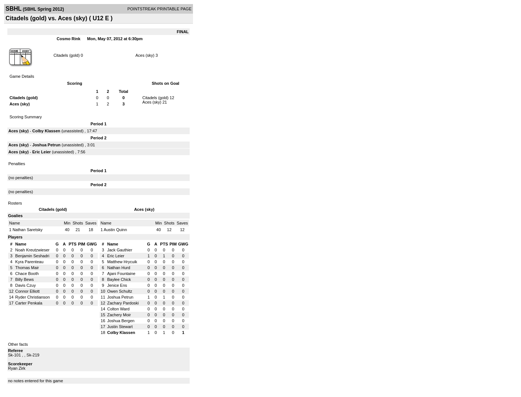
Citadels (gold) (67, 55)
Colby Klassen (46, 131)
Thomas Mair (27, 267)
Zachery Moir (119, 315)
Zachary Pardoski (123, 303)
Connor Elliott (27, 291)
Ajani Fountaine (121, 273)
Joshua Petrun (46, 145)
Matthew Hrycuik (122, 262)
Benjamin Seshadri (32, 256)
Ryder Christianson (32, 297)
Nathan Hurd (118, 267)
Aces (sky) (145, 55)
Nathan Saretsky (27, 229)
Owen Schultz (119, 291)
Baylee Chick (119, 279)
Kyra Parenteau (29, 262)
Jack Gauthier (119, 250)
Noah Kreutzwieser (32, 250)
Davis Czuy (25, 285)
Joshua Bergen (120, 320)
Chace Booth (27, 273)
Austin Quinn (115, 229)
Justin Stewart (119, 326)
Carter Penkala (28, 303)
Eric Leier (41, 152)
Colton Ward (118, 309)
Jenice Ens (117, 285)
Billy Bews (24, 279)
